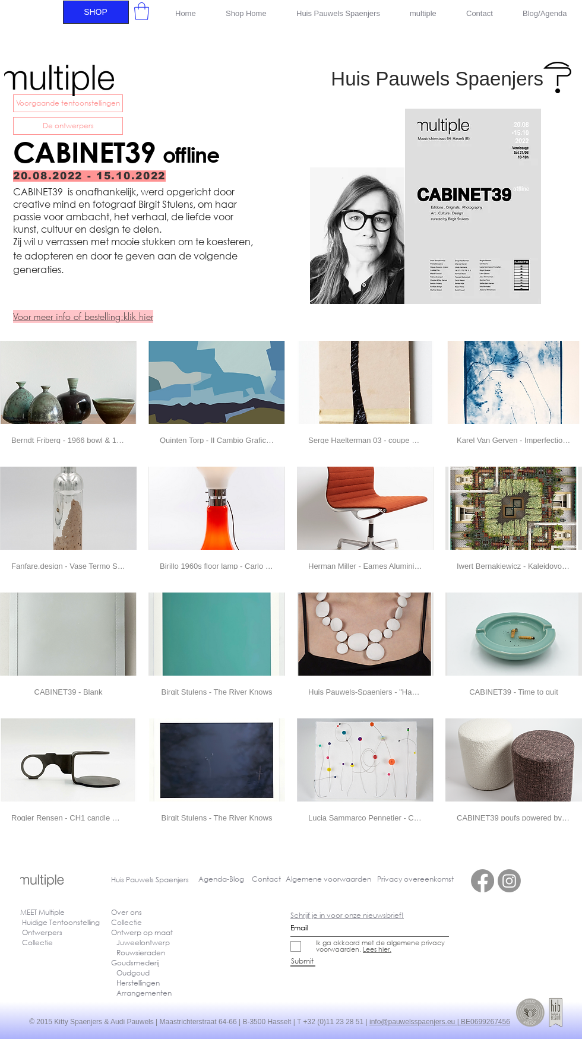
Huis (118, 880)
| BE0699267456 (483, 1022)
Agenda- (213, 879)
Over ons (126, 912)
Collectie (126, 922)
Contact (266, 879)
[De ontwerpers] (68, 126)
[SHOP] (96, 12)
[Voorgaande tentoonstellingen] (68, 103)
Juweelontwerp (143, 942)
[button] (141, 11)
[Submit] (302, 961)
